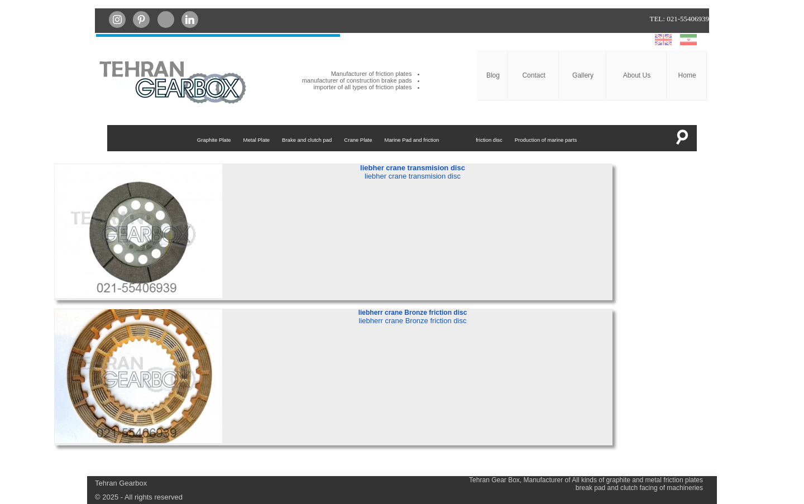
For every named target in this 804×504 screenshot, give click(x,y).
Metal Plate (256, 140)
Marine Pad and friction (412, 140)
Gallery (583, 75)
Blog (493, 75)
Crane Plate (358, 140)
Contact (533, 75)
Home (687, 75)
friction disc (489, 140)
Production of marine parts (546, 140)
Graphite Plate (214, 140)
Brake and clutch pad (307, 140)
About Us (636, 75)
